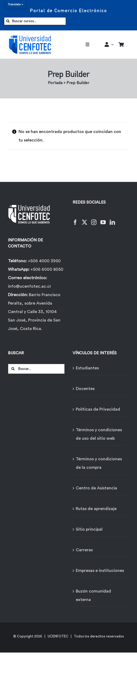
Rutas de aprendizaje (96, 509)
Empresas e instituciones (100, 570)
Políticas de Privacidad (98, 409)
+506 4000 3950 (44, 261)
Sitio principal (89, 529)
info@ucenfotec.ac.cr (29, 286)
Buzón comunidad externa (93, 595)
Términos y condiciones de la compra (99, 463)
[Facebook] (75, 219)
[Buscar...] (36, 369)
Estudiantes (87, 368)
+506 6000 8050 (46, 269)
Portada (55, 83)
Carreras (84, 550)
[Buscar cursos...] (35, 21)
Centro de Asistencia (96, 488)
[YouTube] (103, 219)
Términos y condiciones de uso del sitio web (99, 434)
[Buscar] (8, 21)
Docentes (85, 389)
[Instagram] (93, 219)
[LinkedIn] (112, 219)
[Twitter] (84, 219)
